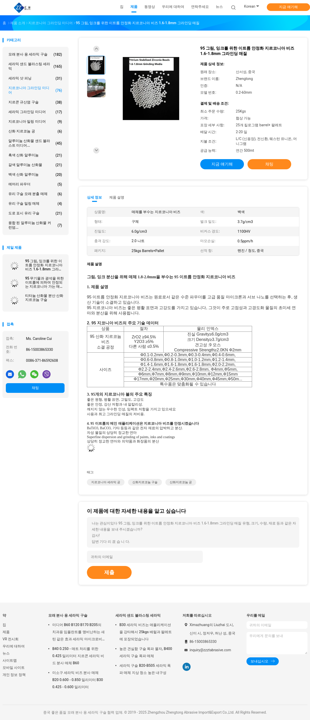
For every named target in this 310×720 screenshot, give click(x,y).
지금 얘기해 (288, 7)
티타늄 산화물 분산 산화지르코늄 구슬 (44, 298)
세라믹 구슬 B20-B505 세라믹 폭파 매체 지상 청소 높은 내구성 (145, 669)
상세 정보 (94, 197)
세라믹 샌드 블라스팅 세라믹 (35, 66)
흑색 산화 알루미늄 (35, 155)
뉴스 (6, 653)
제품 (6, 632)
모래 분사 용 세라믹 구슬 (35, 54)
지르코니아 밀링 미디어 (35, 121)
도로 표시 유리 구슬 (35, 213)
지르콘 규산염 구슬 (35, 102)
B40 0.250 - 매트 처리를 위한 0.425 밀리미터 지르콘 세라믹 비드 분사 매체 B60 (78, 656)
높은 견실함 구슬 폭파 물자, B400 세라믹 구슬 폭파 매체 (145, 652)
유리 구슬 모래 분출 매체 (35, 194)
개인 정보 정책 (14, 675)
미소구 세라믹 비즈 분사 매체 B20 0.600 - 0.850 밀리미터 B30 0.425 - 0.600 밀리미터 (77, 680)
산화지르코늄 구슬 (145, 482)
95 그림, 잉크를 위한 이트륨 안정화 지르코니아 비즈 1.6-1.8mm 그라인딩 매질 (44, 265)
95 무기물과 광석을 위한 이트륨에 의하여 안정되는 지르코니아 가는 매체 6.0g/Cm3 (44, 282)
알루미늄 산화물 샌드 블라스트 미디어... (35, 143)
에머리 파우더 (35, 184)
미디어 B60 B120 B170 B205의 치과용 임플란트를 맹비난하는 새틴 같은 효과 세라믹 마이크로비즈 (78, 633)
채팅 (35, 388)
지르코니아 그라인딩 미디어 (35, 90)
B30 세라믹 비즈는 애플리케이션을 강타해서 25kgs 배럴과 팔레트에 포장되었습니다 (145, 632)
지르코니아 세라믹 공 (105, 482)
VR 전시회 (11, 639)
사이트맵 (10, 660)
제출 (109, 572)
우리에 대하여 (14, 646)
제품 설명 (116, 197)
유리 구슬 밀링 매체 (35, 203)
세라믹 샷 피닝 (35, 78)
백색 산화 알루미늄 (35, 174)
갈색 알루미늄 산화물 (35, 165)
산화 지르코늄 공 (35, 131)
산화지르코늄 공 (181, 482)
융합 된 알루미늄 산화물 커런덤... (35, 225)
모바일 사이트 (14, 668)
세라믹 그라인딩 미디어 (35, 112)
